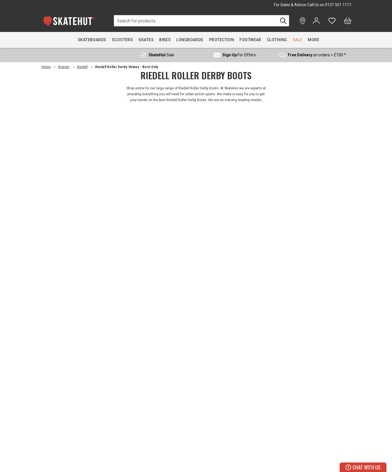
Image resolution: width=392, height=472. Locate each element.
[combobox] (196, 20)
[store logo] (69, 21)
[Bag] (347, 21)
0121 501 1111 (338, 5)
